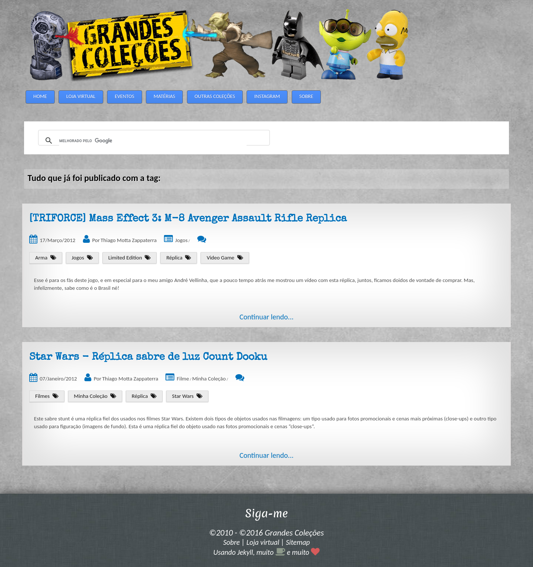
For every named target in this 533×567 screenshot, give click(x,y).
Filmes (42, 396)
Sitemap (298, 542)
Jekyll (245, 552)
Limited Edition (125, 257)
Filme (183, 378)
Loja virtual (263, 542)
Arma (41, 257)
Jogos (181, 240)
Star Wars (183, 396)
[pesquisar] (153, 141)
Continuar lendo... (266, 316)
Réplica (174, 257)
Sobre (231, 542)
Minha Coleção (209, 378)
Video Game (220, 257)
